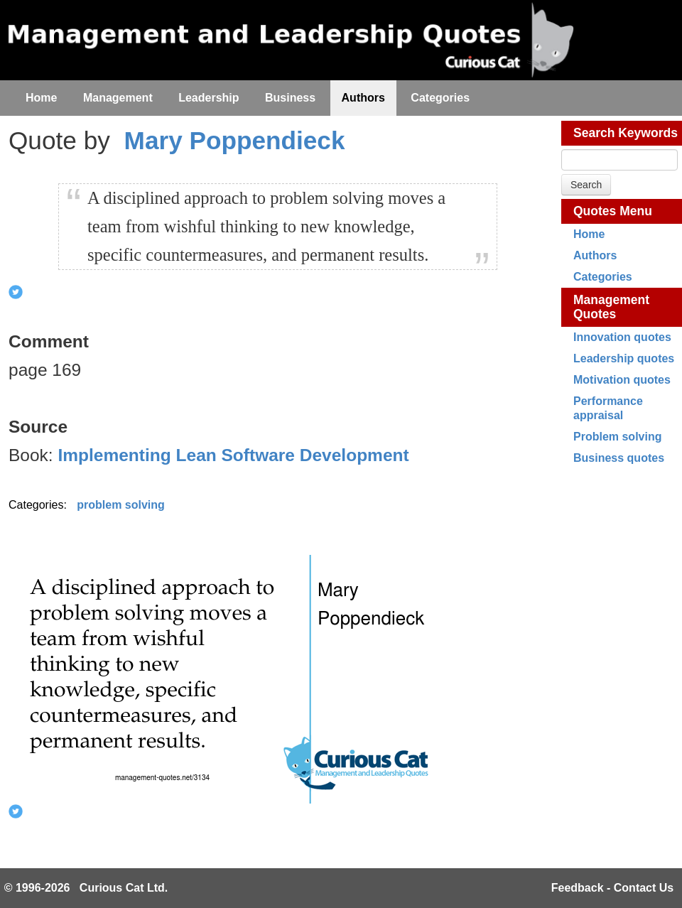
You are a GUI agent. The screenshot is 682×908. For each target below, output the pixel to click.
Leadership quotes (623, 358)
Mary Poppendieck (234, 140)
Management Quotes (611, 307)
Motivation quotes (622, 380)
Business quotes (618, 458)
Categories (602, 277)
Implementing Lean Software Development (233, 455)
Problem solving (617, 437)
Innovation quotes (622, 337)
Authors (595, 255)
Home (589, 234)
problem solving (121, 505)
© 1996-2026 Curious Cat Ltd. (86, 888)
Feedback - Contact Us (612, 888)
